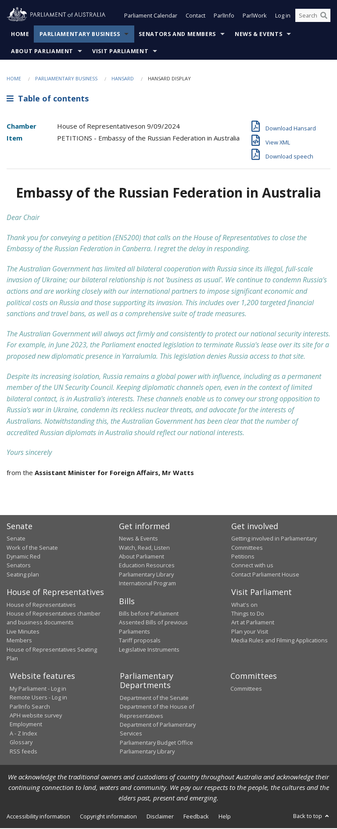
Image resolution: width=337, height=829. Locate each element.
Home (20, 35)
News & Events (258, 35)
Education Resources (147, 566)
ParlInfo (224, 17)
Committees (246, 689)
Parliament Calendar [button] (150, 17)
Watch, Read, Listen (144, 548)
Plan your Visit (249, 632)
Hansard (122, 79)
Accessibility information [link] (38, 817)
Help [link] (225, 817)
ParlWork (255, 17)
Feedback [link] (196, 817)
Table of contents (48, 99)
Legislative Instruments (149, 650)
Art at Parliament (252, 623)
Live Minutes (23, 632)
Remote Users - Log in (38, 698)
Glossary (21, 743)
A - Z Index (23, 734)
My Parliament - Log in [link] (38, 689)
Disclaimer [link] (160, 817)
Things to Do (247, 614)
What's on (244, 605)
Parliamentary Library (146, 575)
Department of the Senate (154, 699)
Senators (19, 566)
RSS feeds (23, 752)
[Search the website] (312, 16)
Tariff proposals (140, 641)
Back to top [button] (311, 817)
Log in (282, 17)
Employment (26, 725)
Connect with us (252, 566)
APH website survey (36, 716)
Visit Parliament (120, 52)
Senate (16, 539)
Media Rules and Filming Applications (279, 641)
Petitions (243, 557)
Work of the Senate (32, 548)
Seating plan (23, 575)
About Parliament (42, 52)
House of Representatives (41, 605)
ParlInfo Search (30, 707)
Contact (195, 17)
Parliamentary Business (79, 35)
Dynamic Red (23, 557)
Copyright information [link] (108, 817)
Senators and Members (177, 35)
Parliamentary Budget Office (156, 743)
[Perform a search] (323, 16)
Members (19, 641)
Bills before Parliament (149, 614)
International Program (147, 584)
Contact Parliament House (265, 575)
